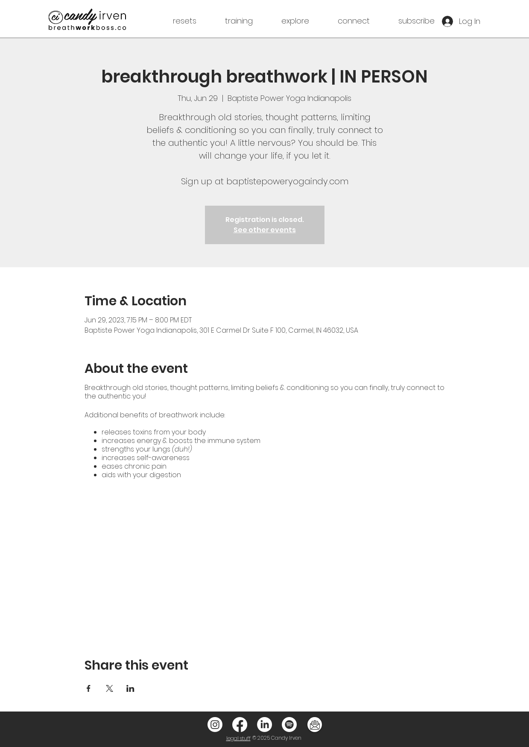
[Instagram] (215, 724)
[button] (172, 21)
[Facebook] (239, 724)
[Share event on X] (109, 688)
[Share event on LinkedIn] (130, 688)
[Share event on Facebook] (89, 688)
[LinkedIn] (264, 724)
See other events (265, 230)
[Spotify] (289, 724)
